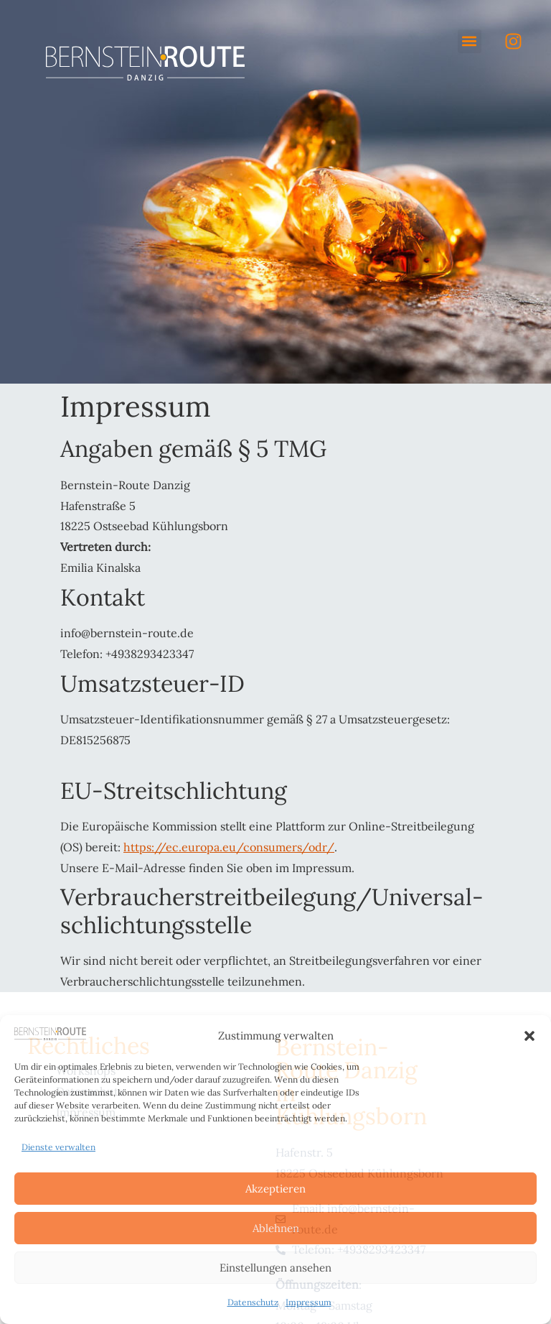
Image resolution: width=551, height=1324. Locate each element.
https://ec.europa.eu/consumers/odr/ (228, 847)
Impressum (308, 1302)
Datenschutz (252, 1302)
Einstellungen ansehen (275, 1267)
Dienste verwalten (58, 1147)
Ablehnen (276, 1228)
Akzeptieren (275, 1188)
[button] (529, 1036)
